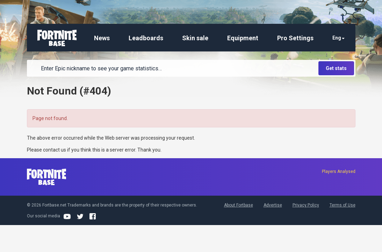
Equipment (242, 38)
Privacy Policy (306, 205)
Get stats (336, 68)
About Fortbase (238, 205)
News (102, 38)
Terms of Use (342, 205)
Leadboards (146, 38)
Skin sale (195, 38)
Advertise (273, 205)
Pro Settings (295, 38)
